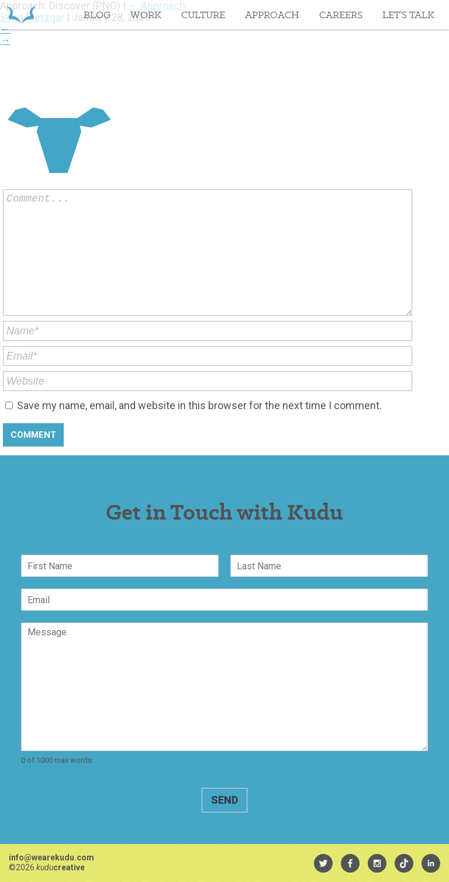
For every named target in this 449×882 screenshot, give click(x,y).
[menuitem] (323, 863)
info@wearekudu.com (51, 857)
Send (224, 800)
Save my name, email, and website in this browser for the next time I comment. (199, 405)
